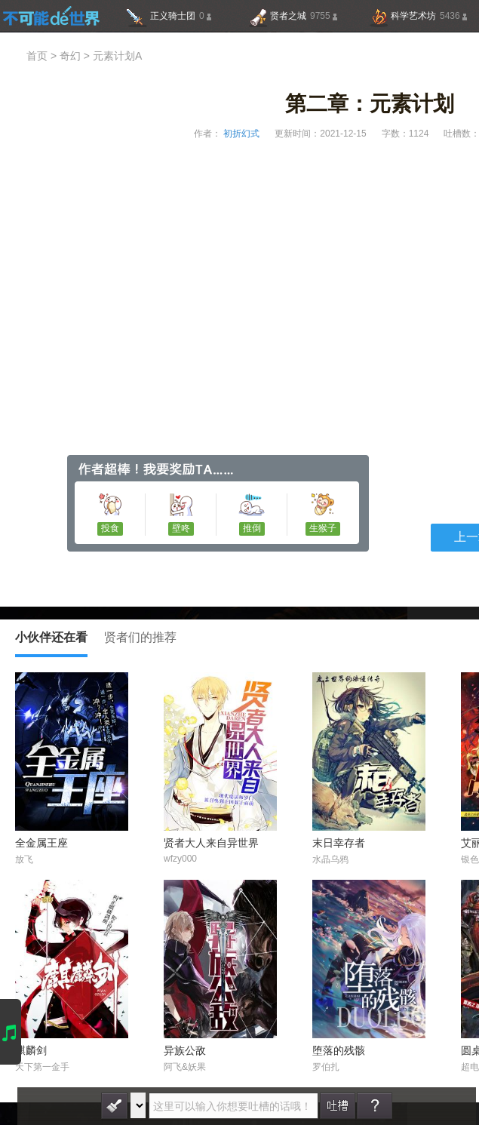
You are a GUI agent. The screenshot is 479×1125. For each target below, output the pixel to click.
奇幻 (70, 57)
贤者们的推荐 (140, 638)
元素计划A (117, 57)
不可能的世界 (51, 15)
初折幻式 (240, 134)
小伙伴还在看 (51, 644)
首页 (37, 57)
